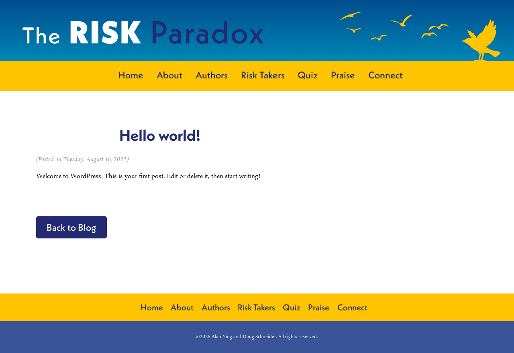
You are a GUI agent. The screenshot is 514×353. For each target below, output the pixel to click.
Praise (343, 75)
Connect (385, 75)
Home (130, 75)
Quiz (308, 75)
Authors (212, 75)
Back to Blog (71, 227)
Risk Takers (263, 75)
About (169, 75)
